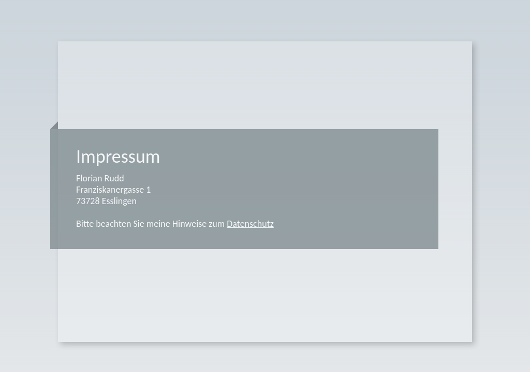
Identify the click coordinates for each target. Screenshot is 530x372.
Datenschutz (250, 223)
